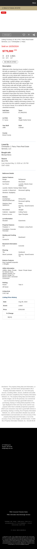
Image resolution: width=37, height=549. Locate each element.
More (34, 3)
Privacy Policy (24, 521)
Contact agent (7, 34)
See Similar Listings (10, 62)
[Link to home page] (2, 3)
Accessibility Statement (15, 523)
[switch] (23, 35)
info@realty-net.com (7, 448)
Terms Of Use (10, 521)
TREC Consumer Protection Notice (18, 512)
